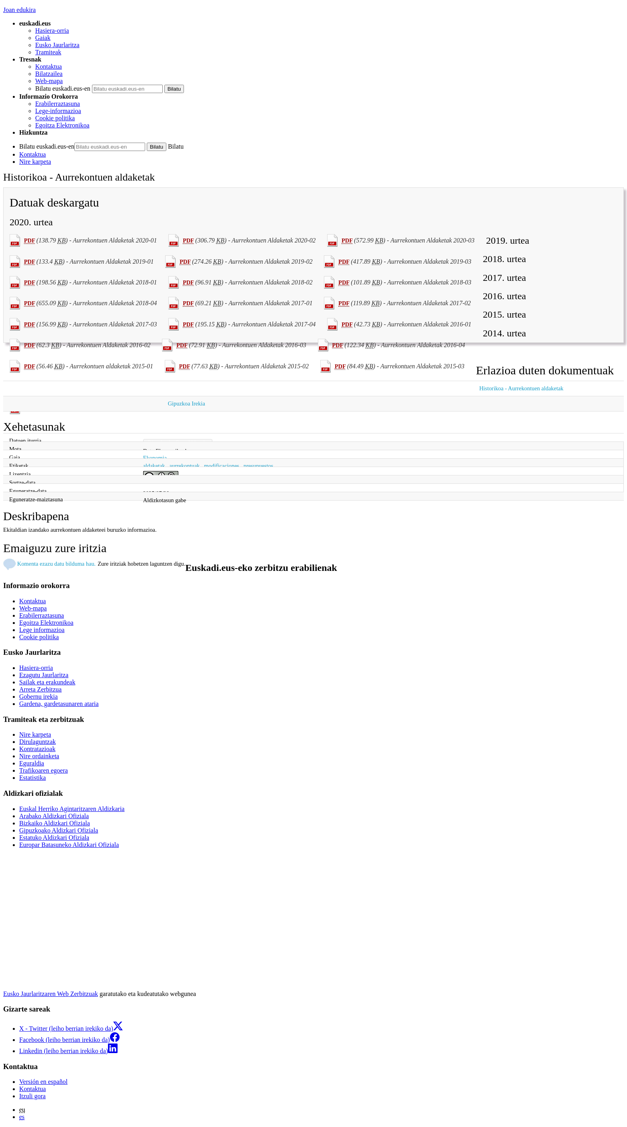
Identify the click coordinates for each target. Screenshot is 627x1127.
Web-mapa (49, 81)
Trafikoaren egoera (43, 770)
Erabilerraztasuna (57, 103)
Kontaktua (48, 66)
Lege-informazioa (58, 110)
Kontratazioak (37, 748)
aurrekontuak (185, 466)
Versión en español (43, 1081)
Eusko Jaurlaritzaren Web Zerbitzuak (50, 993)
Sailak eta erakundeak (47, 682)
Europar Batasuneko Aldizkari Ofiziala (69, 844)
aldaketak (154, 466)
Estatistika (32, 777)
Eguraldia (31, 763)
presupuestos (258, 466)
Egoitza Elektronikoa (62, 125)
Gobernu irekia (38, 696)
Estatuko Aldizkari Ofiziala (54, 837)
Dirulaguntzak (37, 741)
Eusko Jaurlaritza (57, 45)
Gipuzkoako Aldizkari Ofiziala (58, 830)
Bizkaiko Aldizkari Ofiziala (54, 823)
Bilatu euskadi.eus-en (62, 88)
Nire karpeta (35, 161)
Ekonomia (155, 458)
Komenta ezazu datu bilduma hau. (56, 564)
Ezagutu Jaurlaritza (43, 675)
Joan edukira (19, 9)
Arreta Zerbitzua (40, 689)
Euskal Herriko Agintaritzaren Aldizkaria (71, 808)
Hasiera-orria (52, 30)
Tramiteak (48, 52)
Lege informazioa (41, 629)
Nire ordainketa (39, 756)
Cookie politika (55, 118)
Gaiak (42, 37)
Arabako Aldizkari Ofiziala (54, 816)
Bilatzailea (48, 73)
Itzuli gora (32, 1096)
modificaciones (221, 466)
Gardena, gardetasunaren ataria (59, 703)
